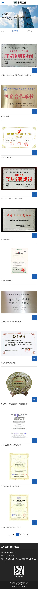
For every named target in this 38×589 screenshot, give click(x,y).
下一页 (26, 535)
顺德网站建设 (16, 586)
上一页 (12, 535)
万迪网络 (23, 586)
